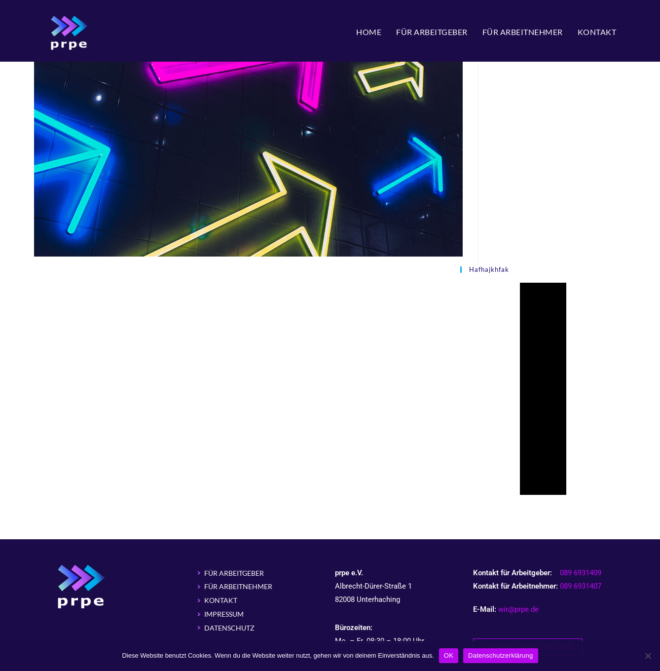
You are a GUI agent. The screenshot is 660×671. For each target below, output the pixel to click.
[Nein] (648, 656)
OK (448, 655)
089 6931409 (580, 572)
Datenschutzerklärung (500, 655)
